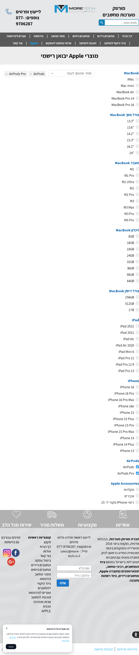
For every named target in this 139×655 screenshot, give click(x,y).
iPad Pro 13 (126, 370)
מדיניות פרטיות (127, 649)
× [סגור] (6, 628)
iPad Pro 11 (126, 358)
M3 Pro (129, 213)
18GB (130, 249)
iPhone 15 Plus (123, 419)
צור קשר (18, 43)
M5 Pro (129, 220)
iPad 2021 (127, 332)
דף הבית (127, 36)
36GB (130, 268)
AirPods (131, 467)
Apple (34, 43)
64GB (130, 281)
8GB (131, 236)
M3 (132, 201)
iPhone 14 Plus (123, 444)
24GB (130, 255)
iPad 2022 (127, 326)
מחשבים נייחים (81, 36)
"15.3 (130, 140)
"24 (131, 153)
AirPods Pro (128, 473)
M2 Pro (129, 194)
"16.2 (130, 146)
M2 (132, 188)
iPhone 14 (127, 438)
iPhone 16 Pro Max (121, 399)
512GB (129, 303)
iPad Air (128, 339)
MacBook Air (125, 92)
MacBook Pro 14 (123, 98)
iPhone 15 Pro (124, 425)
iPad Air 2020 (125, 345)
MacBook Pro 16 (123, 104)
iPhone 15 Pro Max (121, 431)
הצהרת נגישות (103, 649)
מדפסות (38, 36)
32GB (130, 261)
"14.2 (130, 133)
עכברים (129, 496)
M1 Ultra (128, 182)
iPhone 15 (127, 412)
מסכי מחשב (58, 36)
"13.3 (130, 121)
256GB (129, 297)
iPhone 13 (127, 450)
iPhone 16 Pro (124, 393)
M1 (132, 169)
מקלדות (129, 489)
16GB (130, 242)
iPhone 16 (127, 387)
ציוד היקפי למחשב (115, 43)
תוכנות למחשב (87, 43)
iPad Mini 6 (126, 351)
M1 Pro (129, 175)
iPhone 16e (126, 406)
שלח (63, 583)
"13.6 (130, 127)
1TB (131, 310)
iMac (130, 79)
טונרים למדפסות (16, 36)
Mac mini (127, 85)
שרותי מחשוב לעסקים (58, 43)
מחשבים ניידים (106, 36)
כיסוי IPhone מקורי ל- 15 (117, 502)
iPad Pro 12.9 (125, 364)
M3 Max (129, 207)
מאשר (11, 646)
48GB (130, 274)
